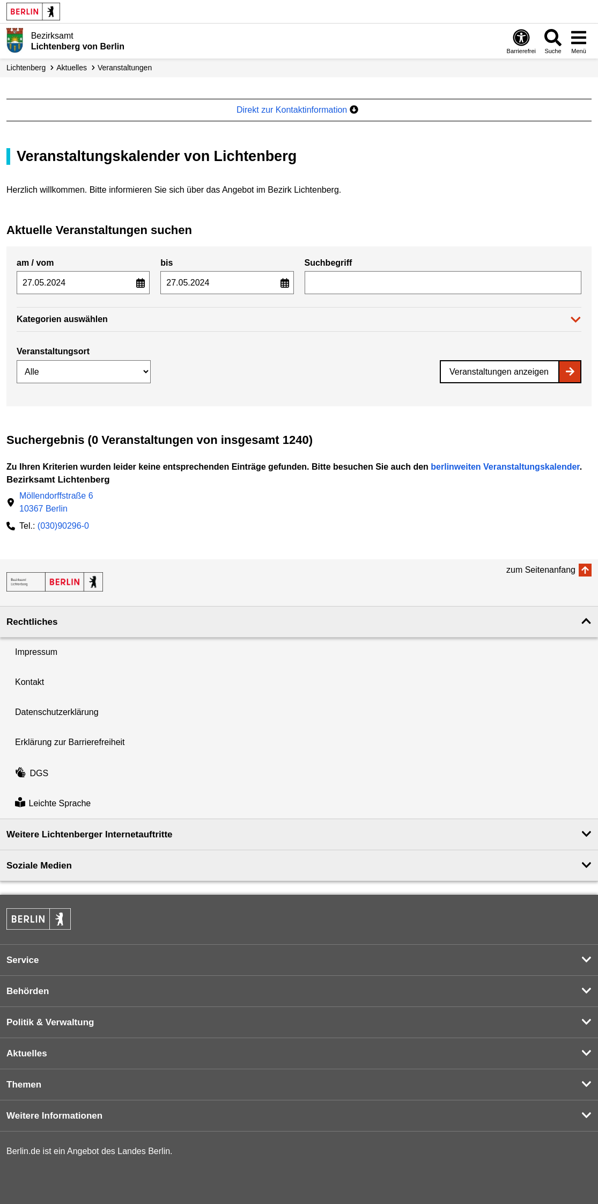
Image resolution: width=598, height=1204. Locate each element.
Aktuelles (71, 67)
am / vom (35, 262)
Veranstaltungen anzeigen (499, 371)
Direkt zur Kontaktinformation (297, 109)
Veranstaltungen (125, 67)
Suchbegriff (328, 262)
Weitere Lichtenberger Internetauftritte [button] (89, 834)
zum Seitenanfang (540, 569)
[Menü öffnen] (579, 41)
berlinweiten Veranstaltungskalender (505, 466)
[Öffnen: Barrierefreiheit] (521, 41)
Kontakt (29, 682)
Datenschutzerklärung (57, 712)
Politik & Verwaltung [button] (50, 1022)
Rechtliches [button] (31, 622)
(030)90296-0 (63, 525)
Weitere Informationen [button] (54, 1116)
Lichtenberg (26, 67)
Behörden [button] (27, 991)
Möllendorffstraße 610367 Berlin (56, 502)
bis (166, 262)
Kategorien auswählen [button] (62, 319)
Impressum (36, 651)
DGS (31, 773)
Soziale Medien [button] (39, 865)
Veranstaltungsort (53, 351)
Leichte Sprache (53, 803)
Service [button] (22, 960)
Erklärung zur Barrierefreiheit (70, 742)
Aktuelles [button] (26, 1053)
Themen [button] (23, 1084)
